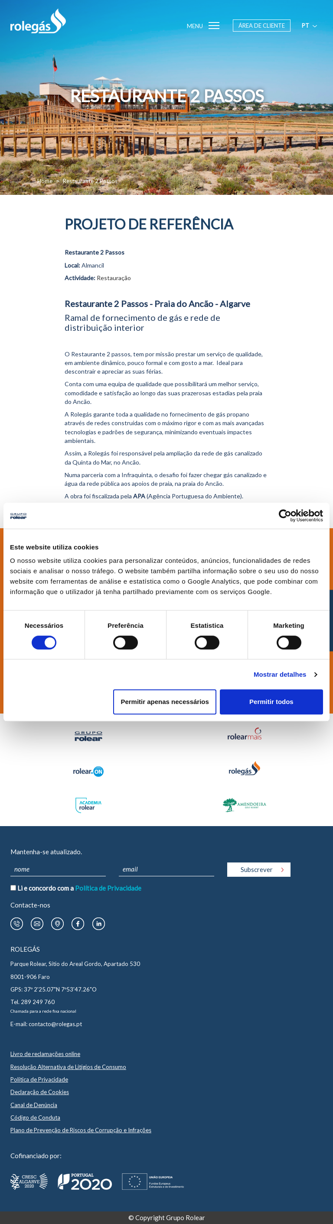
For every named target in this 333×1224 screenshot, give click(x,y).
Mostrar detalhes (280, 674)
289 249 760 (38, 1001)
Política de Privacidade (108, 888)
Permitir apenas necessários (165, 701)
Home (44, 181)
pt (310, 25)
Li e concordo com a (79, 888)
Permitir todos (271, 701)
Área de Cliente (261, 25)
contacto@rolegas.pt (55, 1024)
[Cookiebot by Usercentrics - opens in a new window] (285, 515)
